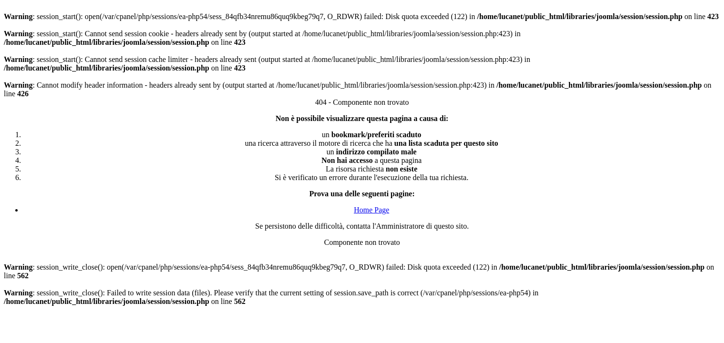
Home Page (371, 210)
